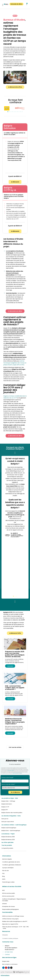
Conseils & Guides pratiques (10, 938)
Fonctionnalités (7, 912)
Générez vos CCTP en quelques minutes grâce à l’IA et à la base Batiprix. (14, 196)
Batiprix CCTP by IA (10, 189)
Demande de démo (16, 4)
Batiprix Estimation (10, 127)
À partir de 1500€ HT (15, 226)
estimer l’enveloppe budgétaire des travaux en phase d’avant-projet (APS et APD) (14, 363)
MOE (15, 16)
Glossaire (5, 935)
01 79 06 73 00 (9, 952)
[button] (15, 87)
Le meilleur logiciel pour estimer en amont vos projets (14, 133)
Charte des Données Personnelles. (17, 773)
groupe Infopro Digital (11, 770)
